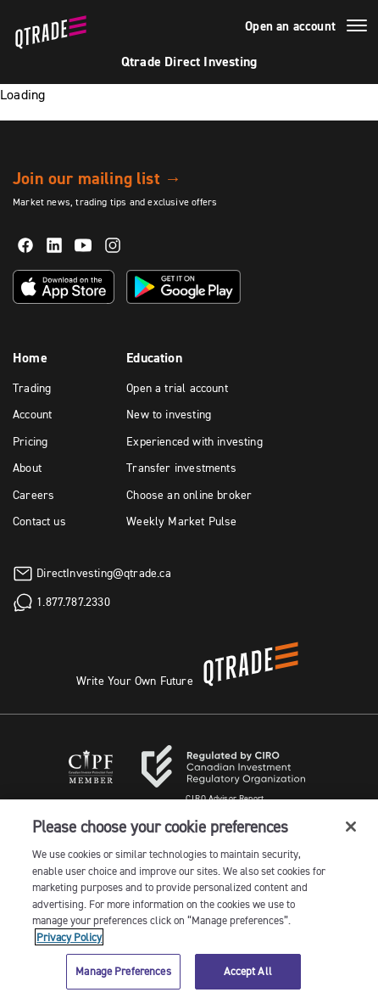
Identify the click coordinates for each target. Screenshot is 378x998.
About (27, 467)
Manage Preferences (122, 971)
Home (30, 358)
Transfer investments (181, 467)
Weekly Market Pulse (181, 521)
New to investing (168, 414)
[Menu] (357, 28)
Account (32, 414)
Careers (33, 494)
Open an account (290, 26)
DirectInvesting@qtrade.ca (103, 572)
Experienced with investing (194, 441)
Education (154, 358)
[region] (189, 898)
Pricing (30, 441)
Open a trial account (177, 387)
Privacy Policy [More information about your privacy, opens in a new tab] (69, 937)
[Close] (351, 826)
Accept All (248, 971)
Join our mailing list (97, 178)
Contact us (39, 521)
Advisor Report (225, 798)
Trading (32, 387)
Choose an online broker (189, 494)
